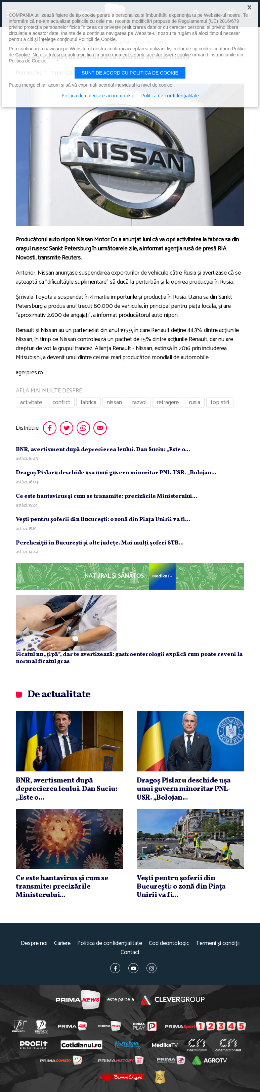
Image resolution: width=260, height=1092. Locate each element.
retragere (168, 402)
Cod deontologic (169, 943)
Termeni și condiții (218, 943)
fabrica (88, 402)
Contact (130, 952)
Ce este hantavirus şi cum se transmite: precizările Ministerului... (106, 496)
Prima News (78, 1000)
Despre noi (34, 943)
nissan (114, 402)
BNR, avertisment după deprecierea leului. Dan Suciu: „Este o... (103, 450)
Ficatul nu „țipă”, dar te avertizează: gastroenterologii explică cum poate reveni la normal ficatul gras (129, 658)
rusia (194, 402)
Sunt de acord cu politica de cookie (130, 73)
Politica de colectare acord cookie (97, 96)
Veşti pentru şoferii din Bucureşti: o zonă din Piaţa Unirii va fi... (103, 519)
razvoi (139, 402)
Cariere (62, 943)
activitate (31, 402)
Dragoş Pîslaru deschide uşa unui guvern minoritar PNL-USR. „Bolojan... (116, 473)
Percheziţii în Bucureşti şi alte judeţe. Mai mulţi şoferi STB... (100, 543)
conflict (61, 402)
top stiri (220, 402)
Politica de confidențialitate (109, 943)
